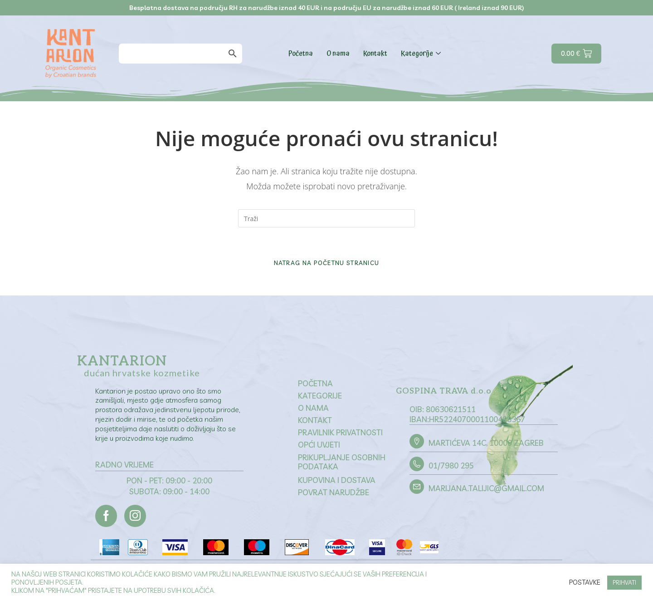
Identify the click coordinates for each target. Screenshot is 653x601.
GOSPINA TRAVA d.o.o (445, 393)
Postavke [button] (584, 582)
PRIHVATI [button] (624, 582)
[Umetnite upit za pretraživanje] (326, 218)
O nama (338, 53)
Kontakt (375, 53)
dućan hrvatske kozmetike (142, 374)
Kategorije (422, 53)
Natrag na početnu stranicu (327, 264)
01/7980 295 (451, 468)
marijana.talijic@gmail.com (486, 490)
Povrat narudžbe (333, 494)
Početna (300, 53)
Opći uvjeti (319, 446)
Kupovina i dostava (336, 482)
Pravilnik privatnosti (340, 434)
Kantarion (122, 363)
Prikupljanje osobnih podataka (341, 463)
